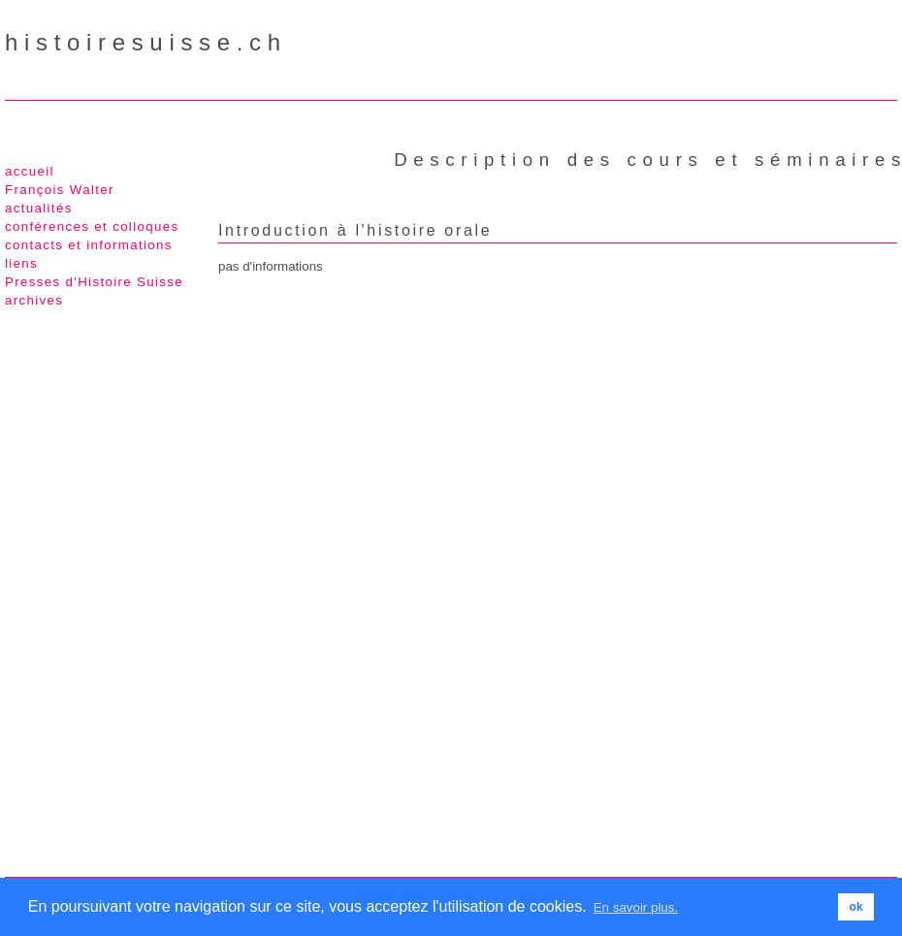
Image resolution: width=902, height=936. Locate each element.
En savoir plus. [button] (636, 907)
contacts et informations (89, 245)
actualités (39, 208)
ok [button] (856, 907)
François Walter (59, 189)
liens (21, 263)
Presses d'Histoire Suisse (94, 281)
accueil (29, 171)
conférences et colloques (91, 226)
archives (34, 300)
